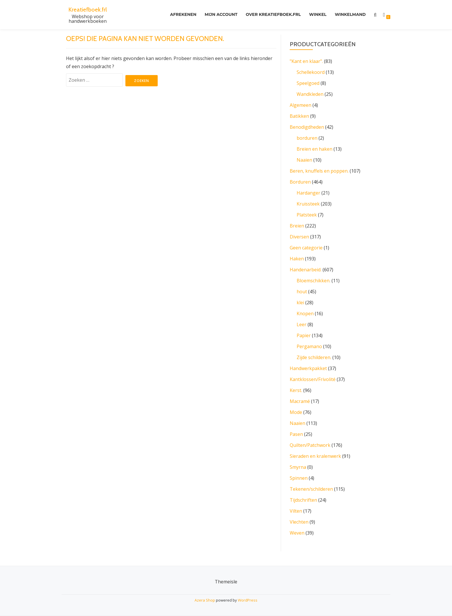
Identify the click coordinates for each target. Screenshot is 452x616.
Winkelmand (349, 14)
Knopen (305, 313)
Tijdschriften (303, 500)
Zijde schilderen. (314, 357)
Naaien (304, 160)
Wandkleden (310, 94)
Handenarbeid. (305, 269)
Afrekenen (174, 14)
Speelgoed (308, 83)
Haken (297, 258)
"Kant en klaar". (306, 61)
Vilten (296, 511)
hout (302, 291)
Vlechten (299, 522)
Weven (297, 533)
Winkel (314, 14)
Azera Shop (205, 600)
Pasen (296, 434)
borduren (307, 138)
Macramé (300, 401)
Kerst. (296, 390)
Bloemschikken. (313, 280)
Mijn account (213, 14)
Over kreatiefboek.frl (268, 14)
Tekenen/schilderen (311, 489)
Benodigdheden (307, 127)
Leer (301, 324)
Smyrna (298, 467)
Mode (296, 412)
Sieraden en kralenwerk (315, 456)
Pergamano (309, 346)
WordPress (247, 600)
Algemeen (300, 105)
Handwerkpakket (308, 368)
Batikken (299, 116)
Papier (304, 335)
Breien (297, 226)
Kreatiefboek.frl (88, 9)
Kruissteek (308, 204)
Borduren (300, 182)
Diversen (299, 237)
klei (300, 302)
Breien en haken (314, 149)
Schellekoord (311, 72)
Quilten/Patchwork (310, 445)
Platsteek (307, 215)
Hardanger (308, 193)
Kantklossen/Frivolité (313, 379)
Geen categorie (306, 247)
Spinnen (299, 478)
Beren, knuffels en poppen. (319, 171)
